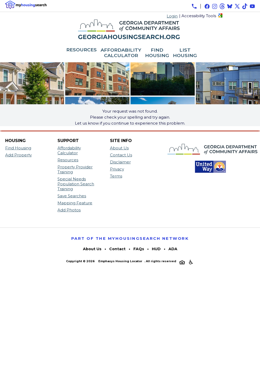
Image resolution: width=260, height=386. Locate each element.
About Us (119, 147)
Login (172, 16)
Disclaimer (120, 162)
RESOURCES (81, 50)
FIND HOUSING (157, 53)
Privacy (117, 169)
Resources (67, 159)
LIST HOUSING (185, 53)
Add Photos (69, 209)
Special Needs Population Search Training (75, 183)
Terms (116, 176)
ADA (172, 249)
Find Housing (18, 147)
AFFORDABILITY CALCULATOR (121, 53)
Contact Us (121, 154)
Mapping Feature (74, 202)
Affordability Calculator (69, 150)
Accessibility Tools (198, 15)
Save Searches (71, 195)
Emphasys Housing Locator (120, 261)
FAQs (138, 249)
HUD (156, 249)
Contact (117, 249)
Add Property (18, 154)
